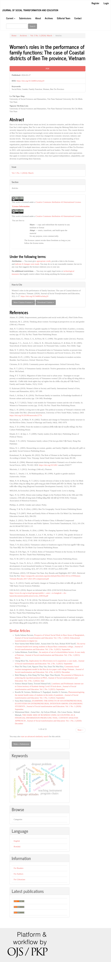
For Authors (18, 874)
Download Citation (45, 302)
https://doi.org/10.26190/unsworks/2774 (26, 415)
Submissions (25, 18)
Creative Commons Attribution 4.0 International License (58, 202)
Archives (49, 18)
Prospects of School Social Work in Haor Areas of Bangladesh (59, 635)
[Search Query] (16, 26)
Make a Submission (21, 744)
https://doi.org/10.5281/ (48, 465)
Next (80, 730)
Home (14, 35)
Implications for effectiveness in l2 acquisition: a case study (53, 661)
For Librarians (19, 879)
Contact (77, 18)
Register (95, 3)
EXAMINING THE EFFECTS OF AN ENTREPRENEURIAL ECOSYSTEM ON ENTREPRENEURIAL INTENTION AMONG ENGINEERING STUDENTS (49, 704)
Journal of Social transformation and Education (30, 10)
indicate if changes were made (27, 264)
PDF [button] (47, 69)
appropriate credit (43, 261)
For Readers (18, 868)
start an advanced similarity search (35, 736)
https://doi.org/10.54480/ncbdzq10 (30, 81)
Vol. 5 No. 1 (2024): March (41, 35)
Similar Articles (20, 630)
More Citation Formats (23, 302)
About (38, 18)
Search (32, 26)
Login (106, 3)
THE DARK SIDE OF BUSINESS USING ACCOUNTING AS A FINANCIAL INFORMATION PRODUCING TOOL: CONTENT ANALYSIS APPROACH (46, 718)
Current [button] (10, 18)
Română (17, 846)
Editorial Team (63, 18)
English (17, 841)
